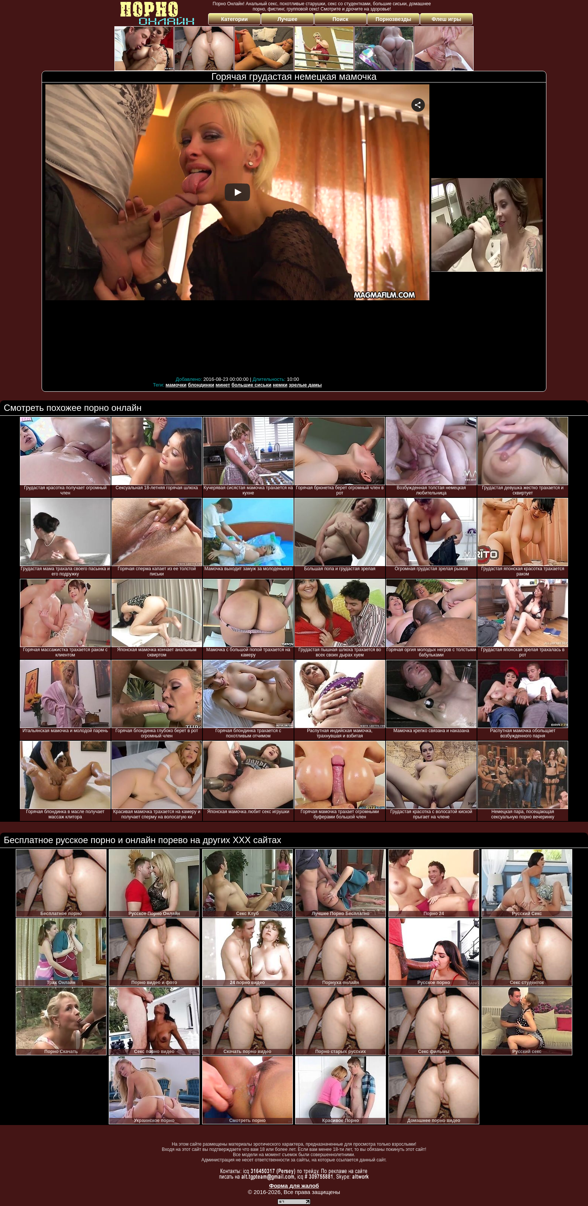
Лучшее (287, 19)
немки (280, 385)
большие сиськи (251, 385)
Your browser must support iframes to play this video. (237, 229)
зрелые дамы (305, 385)
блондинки (201, 385)
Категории (234, 19)
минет (223, 385)
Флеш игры (446, 19)
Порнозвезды (393, 19)
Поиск (340, 19)
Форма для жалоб (294, 1185)
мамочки (176, 385)
